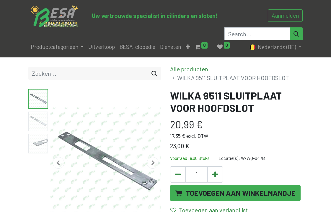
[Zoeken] (154, 73)
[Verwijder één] (178, 174)
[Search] (296, 33)
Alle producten (189, 68)
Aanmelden (285, 15)
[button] (188, 47)
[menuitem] (101, 47)
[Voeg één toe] (215, 174)
